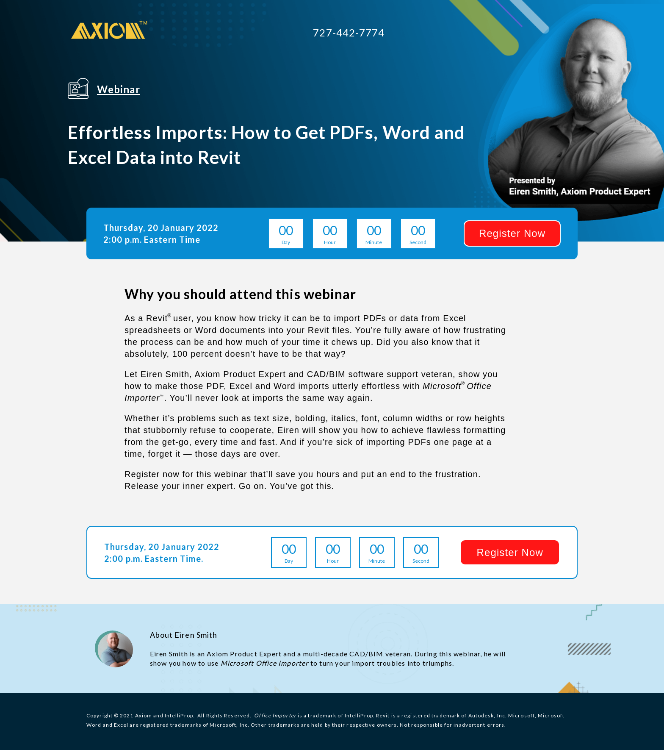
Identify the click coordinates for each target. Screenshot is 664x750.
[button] (512, 233)
